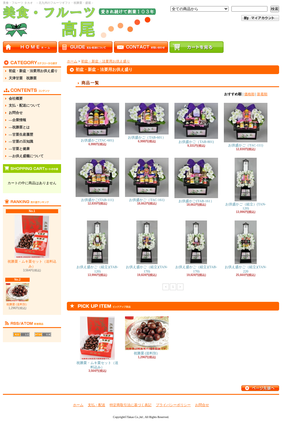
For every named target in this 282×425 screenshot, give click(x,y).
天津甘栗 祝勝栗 (23, 78)
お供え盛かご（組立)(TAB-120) (97, 246)
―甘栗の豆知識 (21, 141)
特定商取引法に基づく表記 (130, 405)
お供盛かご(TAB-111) (97, 180)
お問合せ (16, 113)
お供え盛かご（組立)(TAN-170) (147, 246)
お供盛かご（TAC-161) (147, 180)
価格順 (249, 94)
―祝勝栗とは (19, 127)
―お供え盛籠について (26, 156)
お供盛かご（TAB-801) (196, 123)
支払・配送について (24, 105)
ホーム (72, 61)
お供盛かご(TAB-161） (196, 180)
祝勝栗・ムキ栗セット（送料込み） (32, 241)
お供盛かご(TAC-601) (97, 122)
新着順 (262, 94)
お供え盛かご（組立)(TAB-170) (196, 246)
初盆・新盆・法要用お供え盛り (33, 71)
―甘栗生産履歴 (21, 134)
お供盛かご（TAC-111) (245, 125)
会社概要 (16, 98)
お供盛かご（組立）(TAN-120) (245, 184)
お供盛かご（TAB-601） (147, 121)
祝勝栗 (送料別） (17, 294)
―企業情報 (17, 120)
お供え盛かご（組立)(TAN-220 (246, 246)
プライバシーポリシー (173, 405)
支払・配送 (96, 405)
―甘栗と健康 (19, 149)
